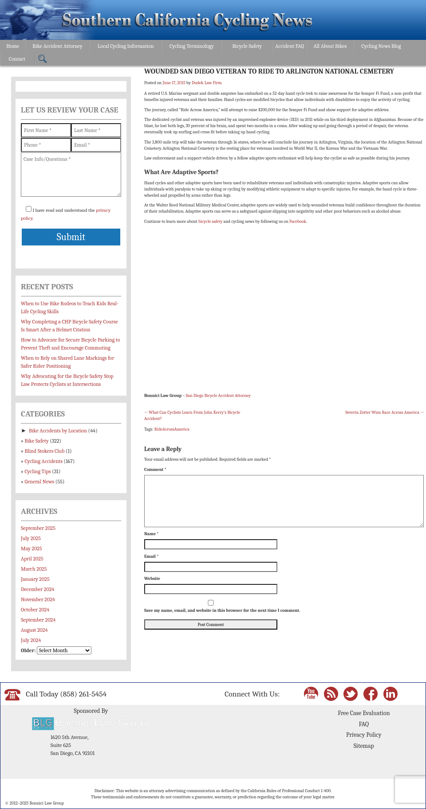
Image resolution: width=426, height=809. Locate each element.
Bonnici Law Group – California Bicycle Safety (187, 21)
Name (151, 534)
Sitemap (364, 746)
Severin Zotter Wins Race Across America (384, 412)
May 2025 (31, 548)
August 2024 (34, 630)
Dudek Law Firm (207, 83)
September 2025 (38, 528)
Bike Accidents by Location (58, 431)
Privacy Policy (363, 735)
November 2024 (38, 599)
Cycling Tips (38, 471)
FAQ (364, 724)
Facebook (297, 221)
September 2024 (38, 620)
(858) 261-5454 (83, 693)
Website (152, 578)
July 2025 (31, 538)
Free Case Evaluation (364, 713)
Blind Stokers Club (45, 451)
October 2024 (35, 610)
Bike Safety (37, 441)
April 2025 (32, 559)
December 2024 (37, 589)
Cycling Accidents (44, 461)
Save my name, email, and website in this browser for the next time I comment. (222, 610)
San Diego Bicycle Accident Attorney (218, 395)
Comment (155, 469)
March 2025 (34, 569)
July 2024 (31, 640)
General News (40, 481)
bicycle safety (210, 221)
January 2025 (35, 579)
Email (151, 556)
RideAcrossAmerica (171, 429)
